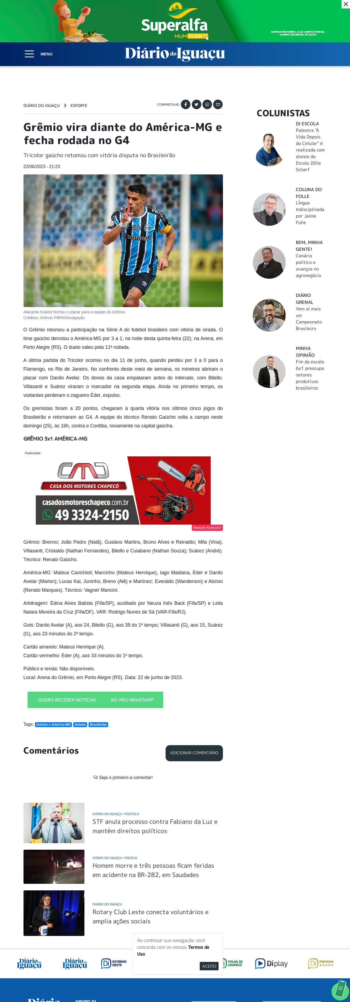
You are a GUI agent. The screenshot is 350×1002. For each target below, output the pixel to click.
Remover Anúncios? (207, 527)
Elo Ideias (319, 985)
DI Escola (307, 124)
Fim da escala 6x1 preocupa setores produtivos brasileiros (310, 375)
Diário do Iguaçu (41, 105)
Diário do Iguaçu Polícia (115, 788)
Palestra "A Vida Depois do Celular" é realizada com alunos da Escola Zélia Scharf (310, 150)
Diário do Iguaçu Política (116, 744)
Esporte (78, 105)
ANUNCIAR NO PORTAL (291, 938)
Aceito (209, 966)
